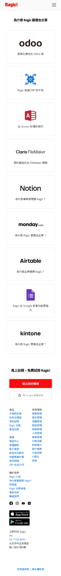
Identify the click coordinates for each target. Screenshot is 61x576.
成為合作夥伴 (16, 453)
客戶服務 (37, 448)
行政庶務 (37, 452)
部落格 (13, 484)
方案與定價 (15, 413)
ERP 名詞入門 (16, 464)
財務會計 (37, 445)
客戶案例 (14, 449)
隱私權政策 (38, 569)
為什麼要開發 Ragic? (20, 480)
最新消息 (14, 492)
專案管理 (37, 437)
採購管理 (37, 421)
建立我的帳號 (30, 384)
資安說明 (14, 421)
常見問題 (14, 460)
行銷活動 (37, 441)
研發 (34, 460)
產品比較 (14, 429)
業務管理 (37, 413)
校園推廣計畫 (16, 456)
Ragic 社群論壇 (17, 488)
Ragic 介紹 (15, 476)
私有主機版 (15, 417)
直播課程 (14, 445)
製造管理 (37, 425)
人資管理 (37, 433)
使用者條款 (23, 569)
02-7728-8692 (17, 539)
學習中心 (14, 441)
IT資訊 (35, 456)
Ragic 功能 (15, 425)
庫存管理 (37, 417)
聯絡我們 (14, 496)
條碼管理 (37, 429)
